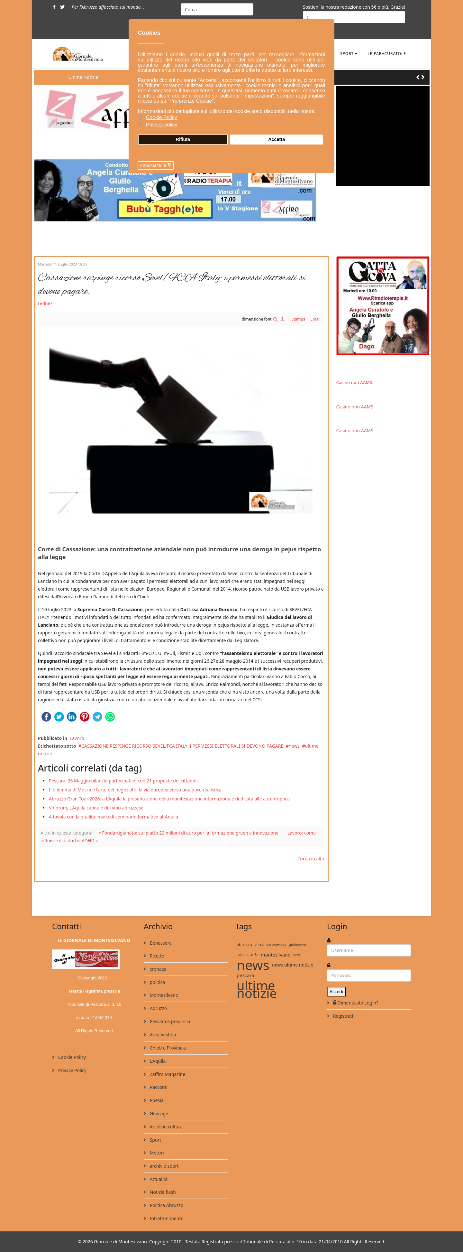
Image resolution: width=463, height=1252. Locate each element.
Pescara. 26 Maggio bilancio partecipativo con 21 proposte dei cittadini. (124, 781)
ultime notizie (257, 989)
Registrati (342, 1016)
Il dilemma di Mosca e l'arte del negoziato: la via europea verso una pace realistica (135, 790)
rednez (45, 303)
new (296, 954)
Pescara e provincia (169, 1021)
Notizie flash (162, 1192)
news (294, 746)
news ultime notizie (292, 965)
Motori (156, 1153)
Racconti (158, 1087)
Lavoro (77, 738)
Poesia (156, 1100)
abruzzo (244, 944)
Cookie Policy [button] (161, 117)
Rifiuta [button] (183, 139)
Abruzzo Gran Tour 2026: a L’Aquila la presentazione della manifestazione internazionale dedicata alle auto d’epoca (169, 799)
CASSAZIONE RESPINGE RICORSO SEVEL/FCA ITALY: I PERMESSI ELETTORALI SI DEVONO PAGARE (182, 746)
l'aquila (243, 954)
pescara (245, 975)
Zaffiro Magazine (167, 1074)
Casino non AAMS (354, 382)
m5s (254, 954)
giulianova (297, 944)
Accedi (336, 991)
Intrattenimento (166, 1218)
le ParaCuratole (387, 53)
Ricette (156, 956)
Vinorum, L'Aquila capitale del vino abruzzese (96, 808)
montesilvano (276, 954)
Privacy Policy (71, 1070)
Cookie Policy (71, 1057)
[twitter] (62, 7)
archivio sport (163, 1166)
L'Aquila (157, 1061)
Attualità (158, 1179)
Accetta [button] (276, 139)
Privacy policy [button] (161, 124)
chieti (259, 944)
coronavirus (276, 944)
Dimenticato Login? (355, 1003)
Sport (347, 53)
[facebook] (54, 7)
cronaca (157, 969)
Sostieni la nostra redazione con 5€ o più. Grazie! (354, 7)
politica (157, 982)
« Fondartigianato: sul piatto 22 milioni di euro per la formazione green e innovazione (188, 833)
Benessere (160, 943)
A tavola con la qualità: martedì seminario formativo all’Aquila (113, 817)
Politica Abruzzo (166, 1205)
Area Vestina (162, 1035)
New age (158, 1113)
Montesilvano (163, 995)
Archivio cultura (166, 1127)
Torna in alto (311, 858)
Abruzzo (158, 1008)
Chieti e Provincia (167, 1048)
